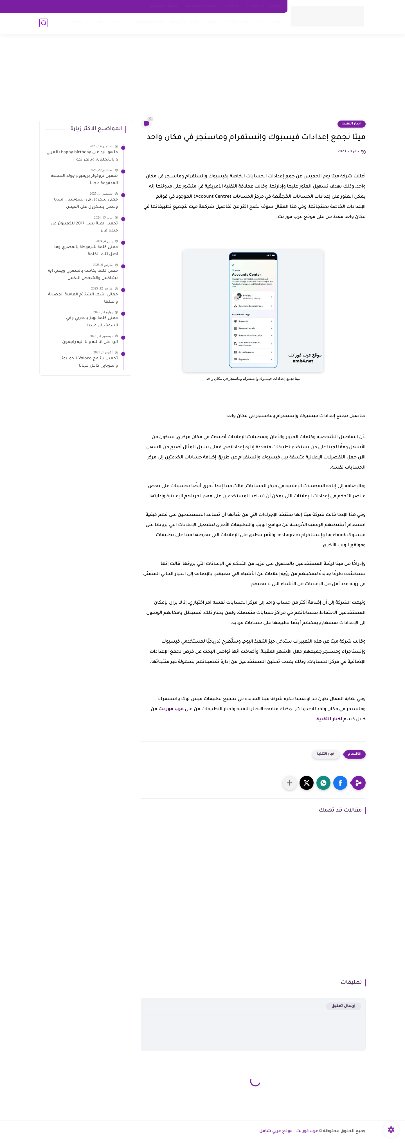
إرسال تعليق (344, 1006)
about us (231, 6)
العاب (211, 22)
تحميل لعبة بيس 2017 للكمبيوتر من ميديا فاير (84, 227)
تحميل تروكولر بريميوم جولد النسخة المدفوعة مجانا (84, 180)
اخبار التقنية (351, 124)
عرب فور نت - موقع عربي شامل (288, 1131)
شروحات (176, 22)
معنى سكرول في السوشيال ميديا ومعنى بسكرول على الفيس (86, 204)
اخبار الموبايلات (148, 22)
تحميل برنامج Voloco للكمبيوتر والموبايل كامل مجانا (89, 362)
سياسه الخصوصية (201, 6)
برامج (195, 22)
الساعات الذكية (113, 22)
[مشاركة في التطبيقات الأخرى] (290, 783)
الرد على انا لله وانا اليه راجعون (90, 342)
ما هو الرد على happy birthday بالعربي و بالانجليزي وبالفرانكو (82, 156)
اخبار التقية (83, 22)
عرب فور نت (171, 709)
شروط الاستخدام (164, 6)
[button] (340, 783)
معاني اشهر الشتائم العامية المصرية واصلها (83, 298)
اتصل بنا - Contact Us (263, 6)
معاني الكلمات (266, 22)
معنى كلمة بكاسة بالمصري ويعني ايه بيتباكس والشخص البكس (83, 275)
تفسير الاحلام (234, 22)
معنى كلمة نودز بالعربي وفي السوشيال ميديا (92, 322)
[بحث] (43, 23)
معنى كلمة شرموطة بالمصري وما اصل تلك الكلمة (86, 251)
